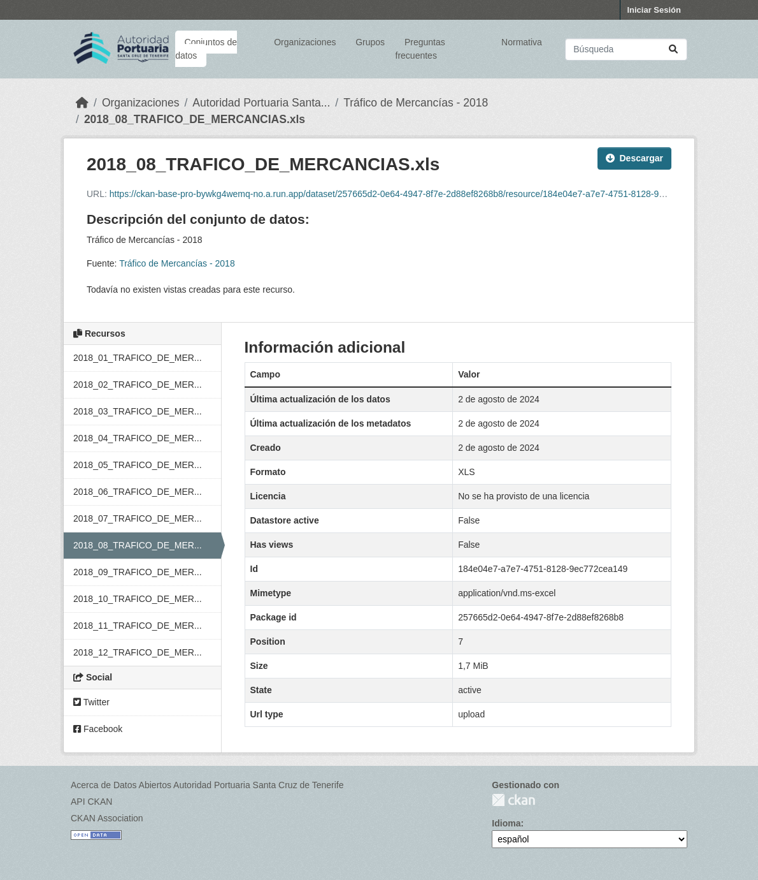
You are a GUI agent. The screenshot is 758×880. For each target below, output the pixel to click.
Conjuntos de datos (206, 49)
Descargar (635, 158)
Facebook (97, 729)
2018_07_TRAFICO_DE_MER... (137, 518)
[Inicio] (82, 102)
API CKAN (91, 801)
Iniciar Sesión (654, 10)
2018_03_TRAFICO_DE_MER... (137, 411)
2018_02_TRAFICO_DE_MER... (137, 384)
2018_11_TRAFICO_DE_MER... (137, 625)
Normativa (521, 42)
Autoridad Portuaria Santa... (261, 102)
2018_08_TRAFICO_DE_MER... (137, 545)
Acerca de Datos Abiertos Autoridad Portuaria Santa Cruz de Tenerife (207, 785)
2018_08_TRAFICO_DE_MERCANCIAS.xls (194, 119)
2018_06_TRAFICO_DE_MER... (137, 492)
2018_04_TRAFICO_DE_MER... (137, 438)
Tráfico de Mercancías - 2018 (415, 102)
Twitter (91, 702)
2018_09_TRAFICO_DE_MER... (137, 572)
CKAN (513, 800)
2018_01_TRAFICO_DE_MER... (137, 358)
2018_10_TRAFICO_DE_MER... (137, 599)
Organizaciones (305, 42)
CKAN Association (107, 818)
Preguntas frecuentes (420, 49)
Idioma (506, 823)
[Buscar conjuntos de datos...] (626, 49)
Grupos (370, 42)
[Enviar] (673, 49)
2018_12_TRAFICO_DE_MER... (137, 652)
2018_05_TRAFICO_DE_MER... (137, 465)
